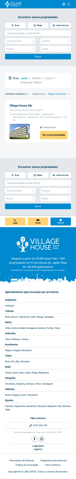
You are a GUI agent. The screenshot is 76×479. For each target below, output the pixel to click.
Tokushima (32, 395)
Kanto (8, 322)
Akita (7, 317)
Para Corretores (52, 465)
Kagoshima (19, 406)
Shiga (34, 372)
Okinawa (66, 406)
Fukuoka (9, 406)
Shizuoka (24, 361)
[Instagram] (42, 439)
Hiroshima (10, 384)
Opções (56, 49)
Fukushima (24, 317)
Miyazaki (42, 406)
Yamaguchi (48, 384)
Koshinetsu (11, 344)
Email (38, 223)
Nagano (8, 350)
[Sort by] (59, 94)
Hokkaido (10, 299)
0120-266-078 (40, 425)
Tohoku (9, 311)
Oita (59, 406)
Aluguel (20, 49)
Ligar (15, 223)
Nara (21, 372)
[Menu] (68, 4)
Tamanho (56, 41)
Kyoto (15, 372)
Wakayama (43, 372)
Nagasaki (51, 406)
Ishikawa (15, 339)
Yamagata (49, 317)
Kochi (23, 395)
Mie (17, 361)
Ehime (8, 395)
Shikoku (10, 389)
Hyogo (8, 372)
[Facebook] (35, 439)
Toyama (24, 339)
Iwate (33, 317)
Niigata (16, 350)
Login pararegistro (38, 448)
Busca (38, 56)
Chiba (7, 328)
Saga (7, 409)
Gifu (13, 361)
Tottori (38, 384)
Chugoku (10, 378)
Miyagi (40, 317)
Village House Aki (21, 105)
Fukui (7, 339)
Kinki (8, 366)
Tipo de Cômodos (20, 41)
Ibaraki (22, 328)
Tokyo (57, 328)
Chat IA (60, 223)
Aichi (7, 361)
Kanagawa (32, 328)
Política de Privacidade (27, 465)
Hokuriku (10, 333)
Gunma (14, 328)
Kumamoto (31, 406)
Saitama (41, 328)
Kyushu (9, 400)
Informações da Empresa (21, 460)
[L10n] (63, 4)
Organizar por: (39, 94)
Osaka (28, 372)
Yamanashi (26, 350)
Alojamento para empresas (54, 460)
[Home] (38, 244)
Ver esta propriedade (53, 135)
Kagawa (16, 395)
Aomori (14, 317)
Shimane (30, 384)
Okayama (20, 384)
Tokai (8, 355)
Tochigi (49, 328)
